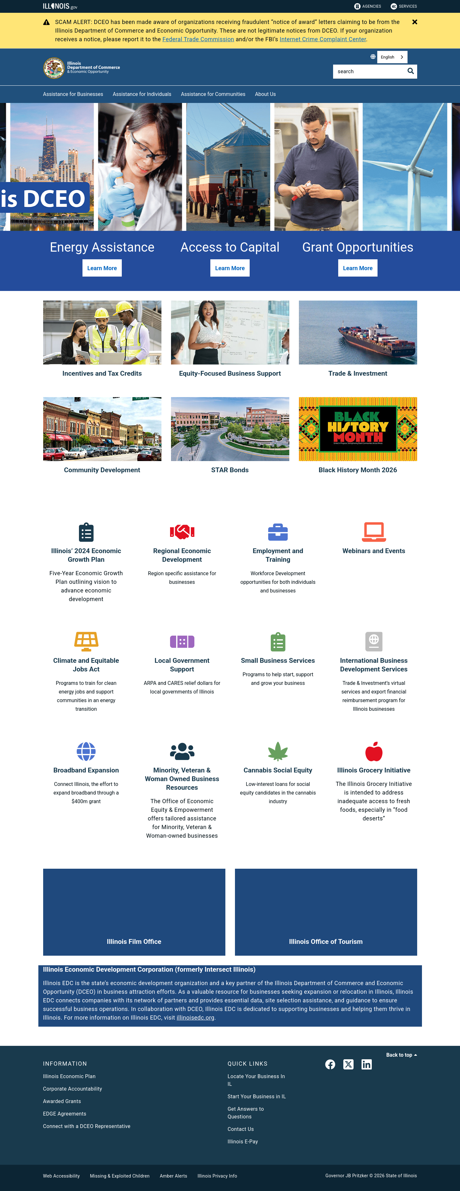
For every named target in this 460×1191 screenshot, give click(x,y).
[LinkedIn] (367, 1065)
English (387, 57)
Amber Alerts (173, 1176)
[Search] (375, 72)
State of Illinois (401, 1175)
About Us (265, 94)
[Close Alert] (414, 22)
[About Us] (280, 93)
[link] (330, 1065)
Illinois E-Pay (243, 1142)
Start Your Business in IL (257, 1096)
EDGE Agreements (65, 1114)
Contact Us (241, 1129)
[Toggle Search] (411, 71)
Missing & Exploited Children (120, 1176)
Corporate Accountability (72, 1089)
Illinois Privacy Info (217, 1176)
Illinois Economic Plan (69, 1076)
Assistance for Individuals (142, 94)
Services (404, 6)
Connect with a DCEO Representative (87, 1126)
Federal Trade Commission (198, 39)
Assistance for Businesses (73, 94)
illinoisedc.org (195, 1017)
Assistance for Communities (213, 94)
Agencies (367, 6)
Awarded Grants (62, 1101)
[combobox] (392, 57)
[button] (101, 268)
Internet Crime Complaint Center (323, 39)
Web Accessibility (61, 1176)
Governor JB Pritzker (346, 1175)
